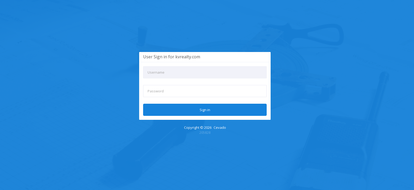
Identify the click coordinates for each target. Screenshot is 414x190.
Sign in (205, 109)
